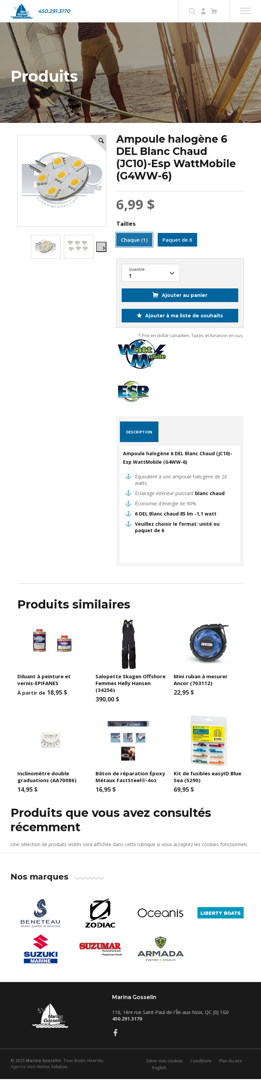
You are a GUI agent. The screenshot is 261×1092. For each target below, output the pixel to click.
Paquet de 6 (177, 253)
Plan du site (232, 1074)
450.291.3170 (54, 11)
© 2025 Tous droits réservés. (57, 1074)
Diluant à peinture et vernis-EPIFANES (44, 693)
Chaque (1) (134, 253)
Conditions (200, 1074)
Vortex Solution (52, 1080)
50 (151, 286)
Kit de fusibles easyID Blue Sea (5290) (207, 790)
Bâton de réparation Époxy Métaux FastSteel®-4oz (130, 790)
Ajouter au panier (184, 308)
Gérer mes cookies (162, 1074)
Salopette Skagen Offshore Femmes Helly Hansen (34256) (130, 696)
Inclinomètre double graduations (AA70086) (46, 790)
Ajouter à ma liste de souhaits (183, 329)
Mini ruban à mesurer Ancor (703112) (201, 693)
